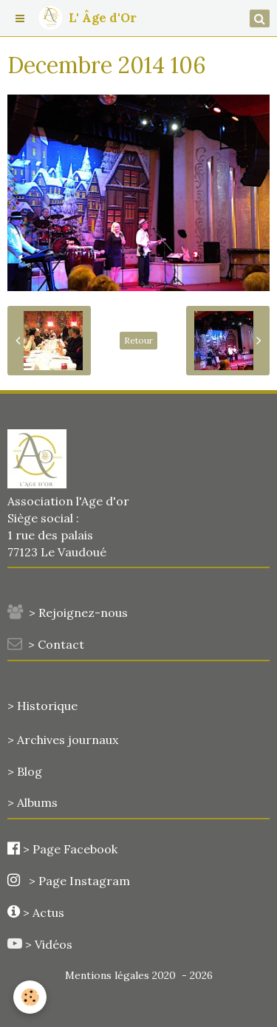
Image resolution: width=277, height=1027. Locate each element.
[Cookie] (30, 997)
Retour (138, 340)
